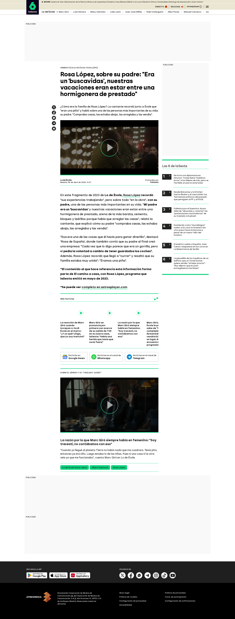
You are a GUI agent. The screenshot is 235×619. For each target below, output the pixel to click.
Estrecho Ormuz (149, 2)
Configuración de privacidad (132, 601)
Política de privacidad (175, 593)
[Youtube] (172, 578)
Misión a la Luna (134, 2)
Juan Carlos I (197, 2)
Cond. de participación (175, 597)
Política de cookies (128, 597)
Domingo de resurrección (179, 2)
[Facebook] (131, 578)
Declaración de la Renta (75, 2)
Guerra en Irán (57, 2)
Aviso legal (124, 593)
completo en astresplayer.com (104, 287)
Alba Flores (173, 12)
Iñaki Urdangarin (154, 12)
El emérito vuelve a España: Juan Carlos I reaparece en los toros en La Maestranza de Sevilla (191, 246)
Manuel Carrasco (192, 12)
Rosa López (131, 195)
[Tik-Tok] (164, 578)
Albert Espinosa (100, 467)
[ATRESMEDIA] (40, 599)
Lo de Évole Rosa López (74, 467)
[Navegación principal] (207, 7)
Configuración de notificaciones (180, 601)
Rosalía (110, 2)
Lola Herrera (79, 12)
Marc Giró (64, 12)
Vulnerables (163, 2)
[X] (122, 578)
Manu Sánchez (98, 12)
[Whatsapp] (139, 578)
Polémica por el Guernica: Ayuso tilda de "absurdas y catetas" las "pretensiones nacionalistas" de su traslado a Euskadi (191, 212)
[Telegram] (147, 578)
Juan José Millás (133, 12)
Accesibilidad (125, 605)
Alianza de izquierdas (96, 2)
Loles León (115, 12)
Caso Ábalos (120, 2)
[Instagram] (156, 578)
